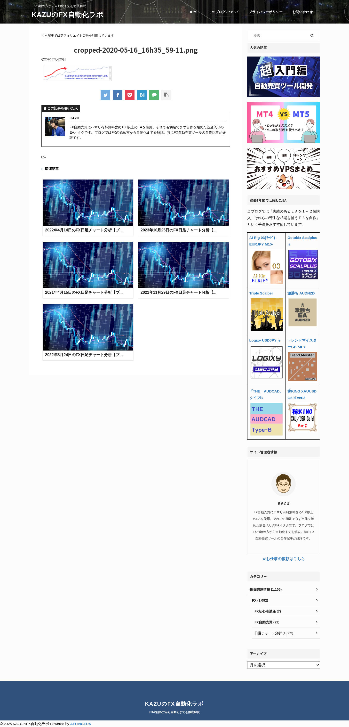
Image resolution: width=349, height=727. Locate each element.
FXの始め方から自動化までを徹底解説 (174, 712)
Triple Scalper (261, 293)
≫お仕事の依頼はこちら (283, 559)
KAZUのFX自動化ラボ (67, 14)
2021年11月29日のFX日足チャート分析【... (178, 293)
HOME (194, 12)
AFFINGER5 (80, 724)
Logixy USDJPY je (265, 340)
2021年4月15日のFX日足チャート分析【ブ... (84, 293)
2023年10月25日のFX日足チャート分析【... (178, 230)
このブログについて (223, 12)
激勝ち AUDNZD (301, 293)
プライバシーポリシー (266, 12)
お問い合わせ (302, 12)
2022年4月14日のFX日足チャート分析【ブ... (84, 230)
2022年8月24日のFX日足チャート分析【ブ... (84, 355)
